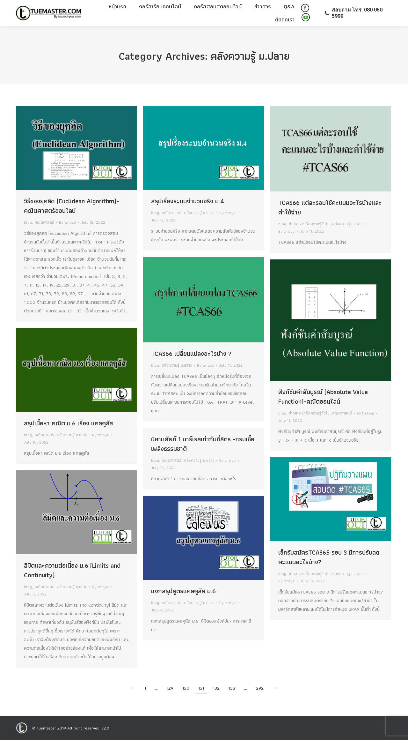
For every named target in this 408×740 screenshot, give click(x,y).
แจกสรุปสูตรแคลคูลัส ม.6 (183, 591)
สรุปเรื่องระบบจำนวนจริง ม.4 (187, 201)
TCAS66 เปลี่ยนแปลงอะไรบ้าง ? (191, 353)
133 (232, 688)
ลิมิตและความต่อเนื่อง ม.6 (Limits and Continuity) (72, 570)
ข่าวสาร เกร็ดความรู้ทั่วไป (309, 224)
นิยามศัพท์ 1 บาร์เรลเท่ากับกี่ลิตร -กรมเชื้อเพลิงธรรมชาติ (202, 444)
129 (170, 688)
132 (216, 688)
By (67, 222)
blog (28, 222)
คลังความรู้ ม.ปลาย (199, 212)
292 (260, 688)
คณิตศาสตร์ (44, 222)
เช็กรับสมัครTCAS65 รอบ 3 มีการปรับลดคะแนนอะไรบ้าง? (329, 557)
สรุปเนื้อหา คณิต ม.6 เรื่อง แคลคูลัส (68, 423)
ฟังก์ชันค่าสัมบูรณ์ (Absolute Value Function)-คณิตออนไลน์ (323, 397)
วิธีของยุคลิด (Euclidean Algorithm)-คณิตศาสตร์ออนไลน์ (71, 206)
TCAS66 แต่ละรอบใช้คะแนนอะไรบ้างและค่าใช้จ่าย (330, 207)
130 (185, 688)
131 (201, 688)
